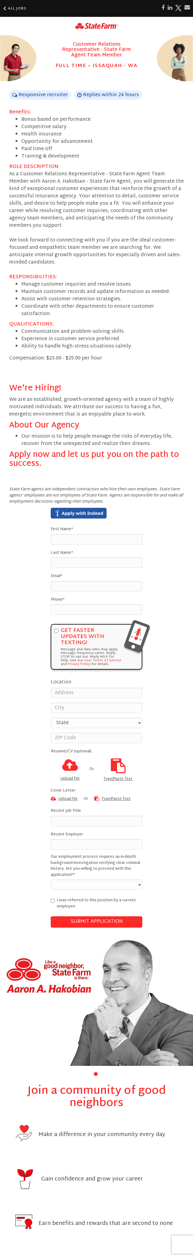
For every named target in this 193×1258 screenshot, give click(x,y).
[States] (96, 723)
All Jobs (15, 8)
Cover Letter (63, 791)
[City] (96, 708)
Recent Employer (67, 835)
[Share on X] (178, 8)
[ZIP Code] (96, 738)
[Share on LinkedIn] (170, 8)
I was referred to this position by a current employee (93, 904)
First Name (62, 529)
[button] (96, 1074)
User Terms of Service (102, 660)
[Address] (96, 693)
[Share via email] (187, 8)
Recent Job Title (66, 811)
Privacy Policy (79, 664)
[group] (96, 1001)
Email (56, 576)
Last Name (62, 553)
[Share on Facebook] (163, 8)
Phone (57, 600)
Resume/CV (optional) (71, 752)
